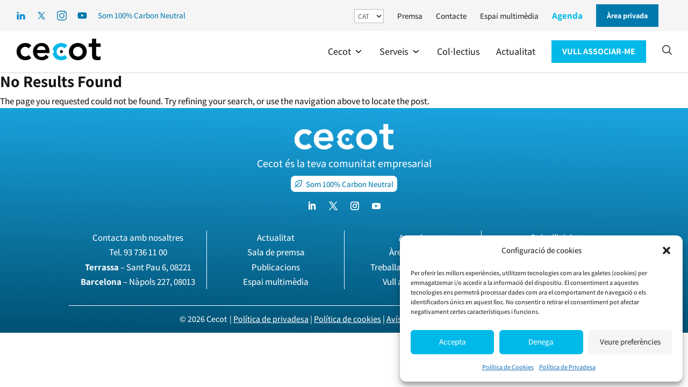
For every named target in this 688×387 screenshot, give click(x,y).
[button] (666, 250)
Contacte (451, 16)
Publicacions (276, 267)
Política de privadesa (271, 319)
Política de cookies (347, 319)
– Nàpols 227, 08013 (138, 282)
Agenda (567, 16)
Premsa (409, 16)
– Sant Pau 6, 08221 (138, 267)
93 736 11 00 (145, 252)
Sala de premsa (276, 252)
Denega (541, 341)
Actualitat (276, 237)
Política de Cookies (508, 367)
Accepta (452, 341)
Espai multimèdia (509, 16)
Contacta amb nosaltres (137, 237)
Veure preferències (630, 341)
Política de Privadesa (567, 367)
